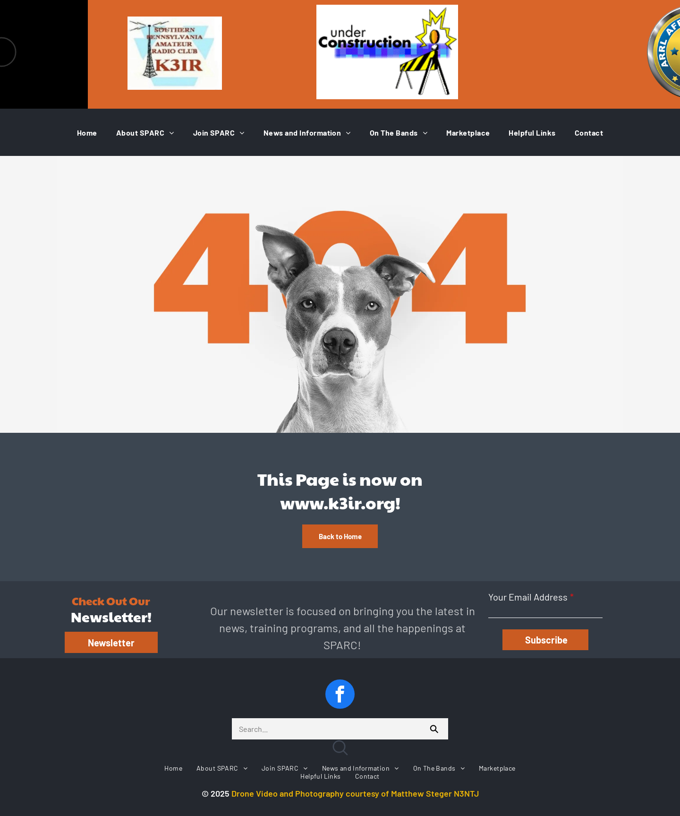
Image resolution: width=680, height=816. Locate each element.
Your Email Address (528, 596)
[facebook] (340, 695)
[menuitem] (87, 132)
